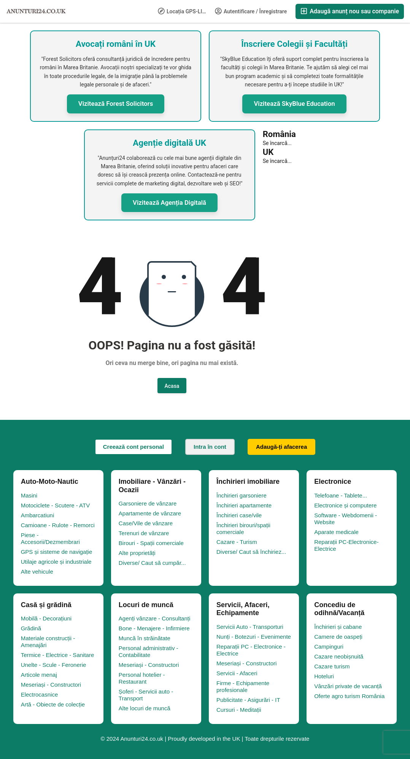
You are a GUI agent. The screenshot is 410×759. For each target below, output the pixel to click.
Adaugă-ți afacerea (281, 446)
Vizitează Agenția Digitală (169, 202)
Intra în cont (210, 446)
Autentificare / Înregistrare (251, 11)
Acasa (172, 386)
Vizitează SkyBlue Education (294, 103)
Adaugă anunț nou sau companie (349, 11)
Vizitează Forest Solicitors (115, 103)
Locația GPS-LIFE (183, 11)
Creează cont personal (133, 446)
